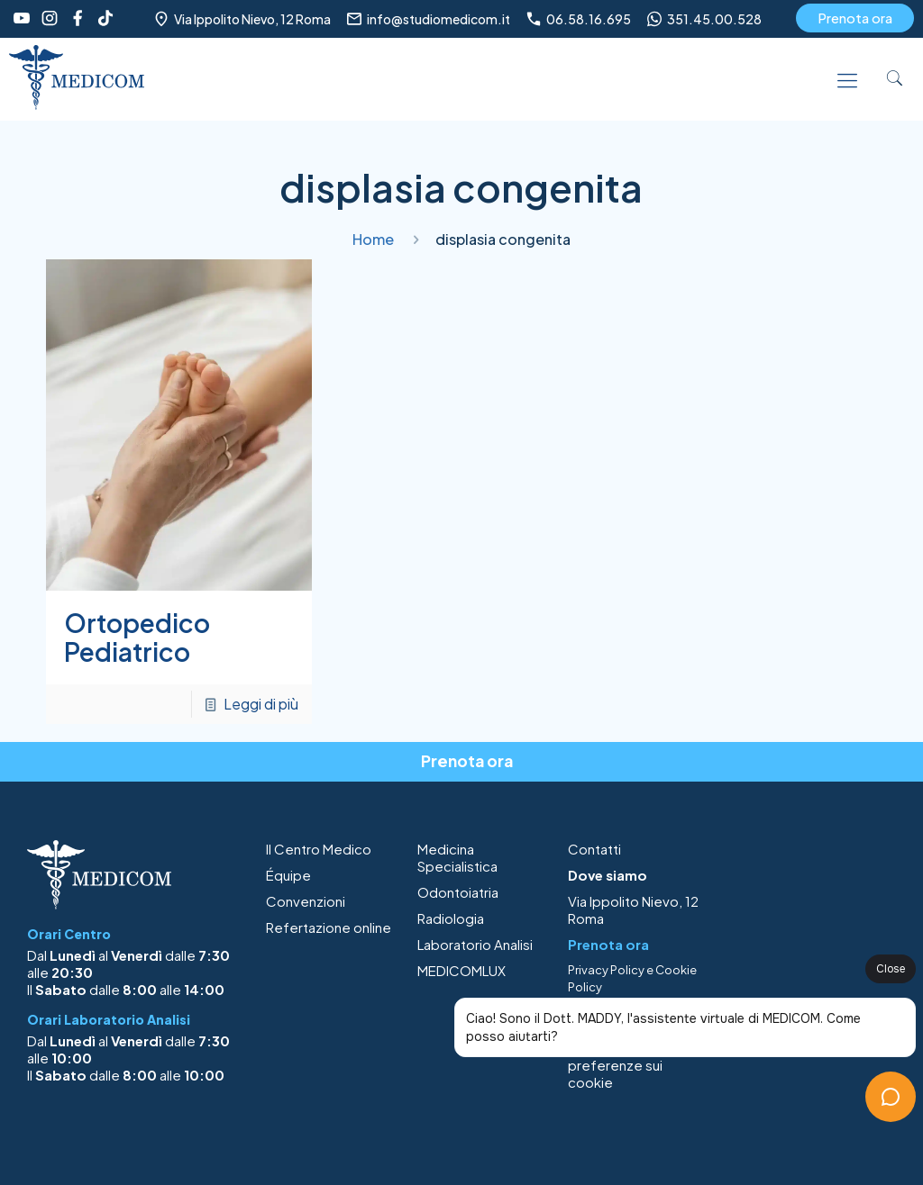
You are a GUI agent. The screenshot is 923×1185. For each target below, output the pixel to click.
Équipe (288, 874)
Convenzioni (305, 900)
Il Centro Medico (318, 848)
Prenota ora (855, 17)
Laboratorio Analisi (475, 944)
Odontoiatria (457, 891)
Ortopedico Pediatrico (137, 637)
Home (373, 239)
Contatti (594, 848)
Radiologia (450, 918)
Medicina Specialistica (457, 857)
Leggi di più (261, 703)
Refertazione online (328, 927)
